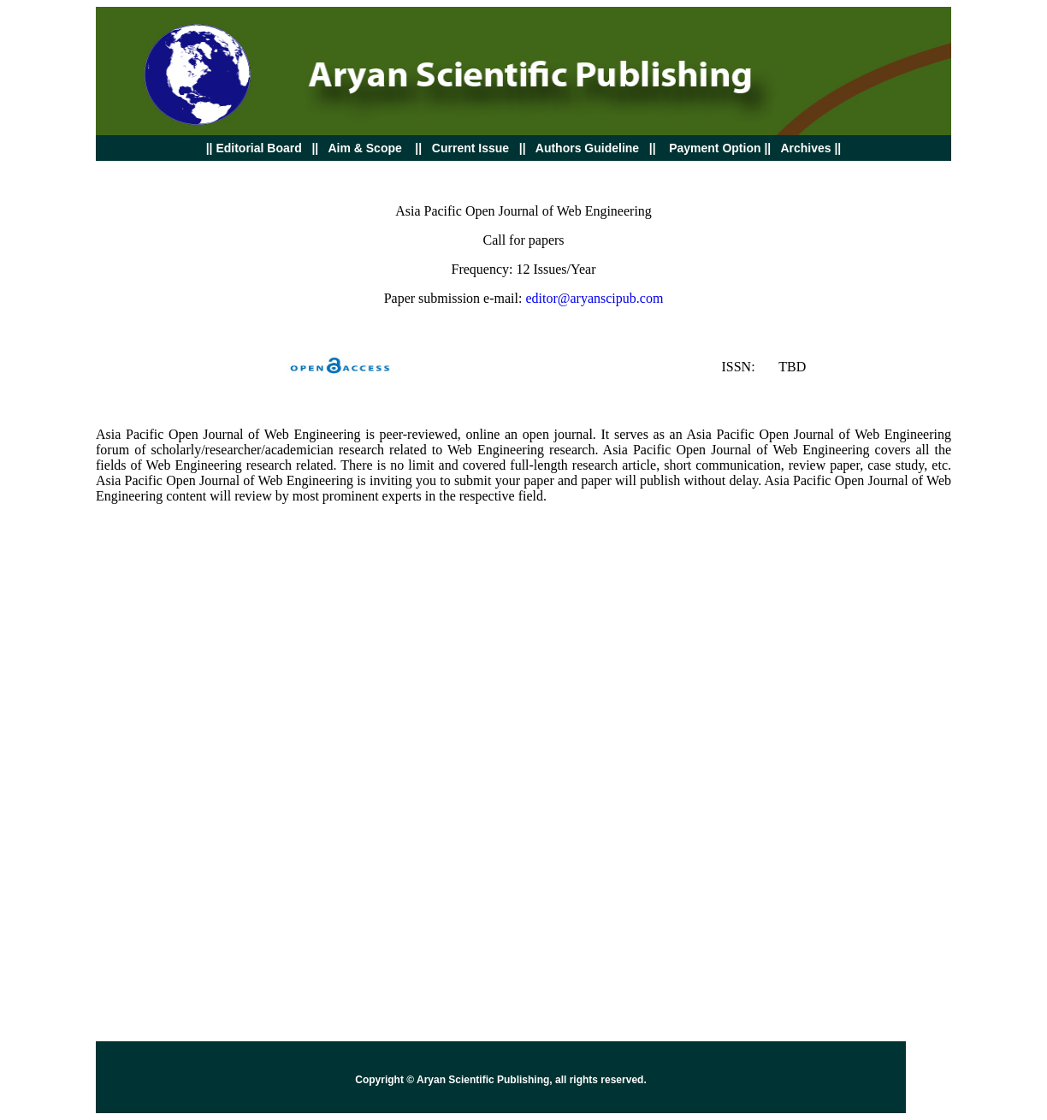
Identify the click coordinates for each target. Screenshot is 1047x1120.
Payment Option (714, 148)
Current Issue (472, 148)
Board (254, 148)
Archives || (809, 148)
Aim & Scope (364, 148)
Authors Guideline (587, 148)
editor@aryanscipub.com (594, 298)
